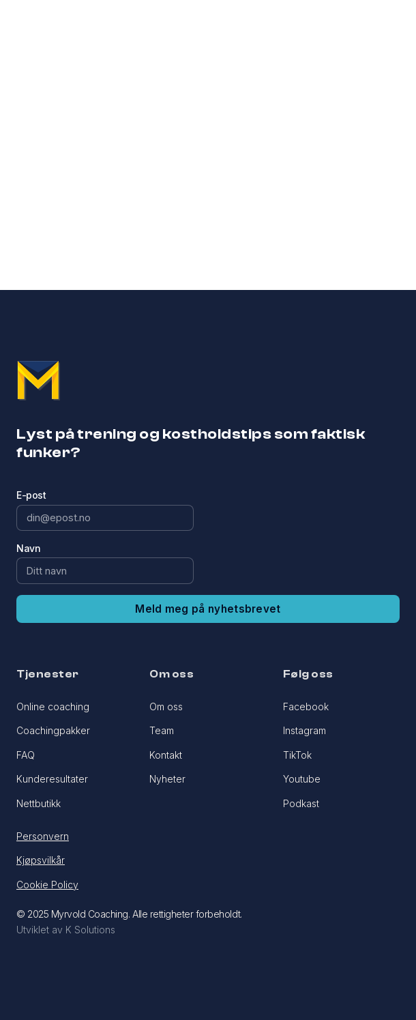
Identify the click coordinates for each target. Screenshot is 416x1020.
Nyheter (167, 779)
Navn (28, 548)
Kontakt (165, 755)
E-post (31, 495)
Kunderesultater (52, 779)
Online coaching (52, 706)
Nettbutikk (38, 803)
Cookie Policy (47, 884)
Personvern (42, 836)
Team (161, 730)
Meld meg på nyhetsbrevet (207, 608)
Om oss (166, 706)
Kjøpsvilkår (40, 860)
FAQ (25, 755)
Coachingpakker (53, 730)
